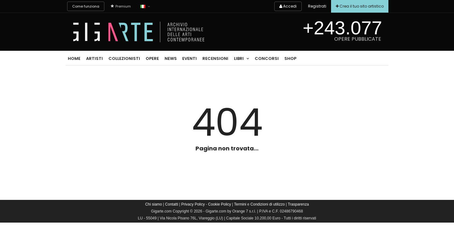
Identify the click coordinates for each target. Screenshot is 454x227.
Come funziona (85, 6)
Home (74, 58)
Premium (121, 6)
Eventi (189, 58)
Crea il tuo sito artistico (360, 6)
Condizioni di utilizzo (267, 204)
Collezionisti (124, 58)
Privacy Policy (193, 204)
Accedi (288, 6)
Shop (290, 58)
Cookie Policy (219, 204)
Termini (240, 204)
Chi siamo (153, 204)
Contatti (171, 204)
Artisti (94, 58)
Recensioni (215, 58)
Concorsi (267, 58)
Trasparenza (298, 204)
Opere (152, 58)
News (171, 58)
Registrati (317, 6)
